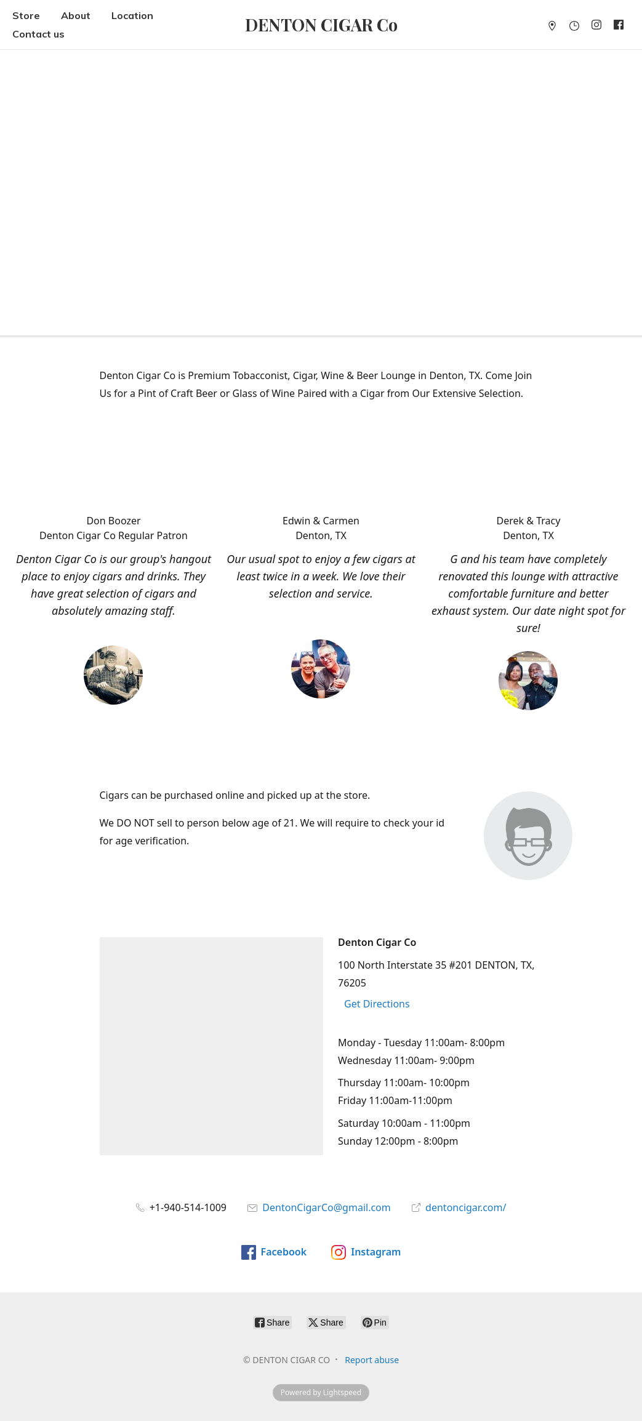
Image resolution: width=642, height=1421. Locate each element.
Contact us (38, 34)
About (75, 15)
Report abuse (372, 1360)
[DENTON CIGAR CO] (321, 24)
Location (132, 15)
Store (26, 15)
